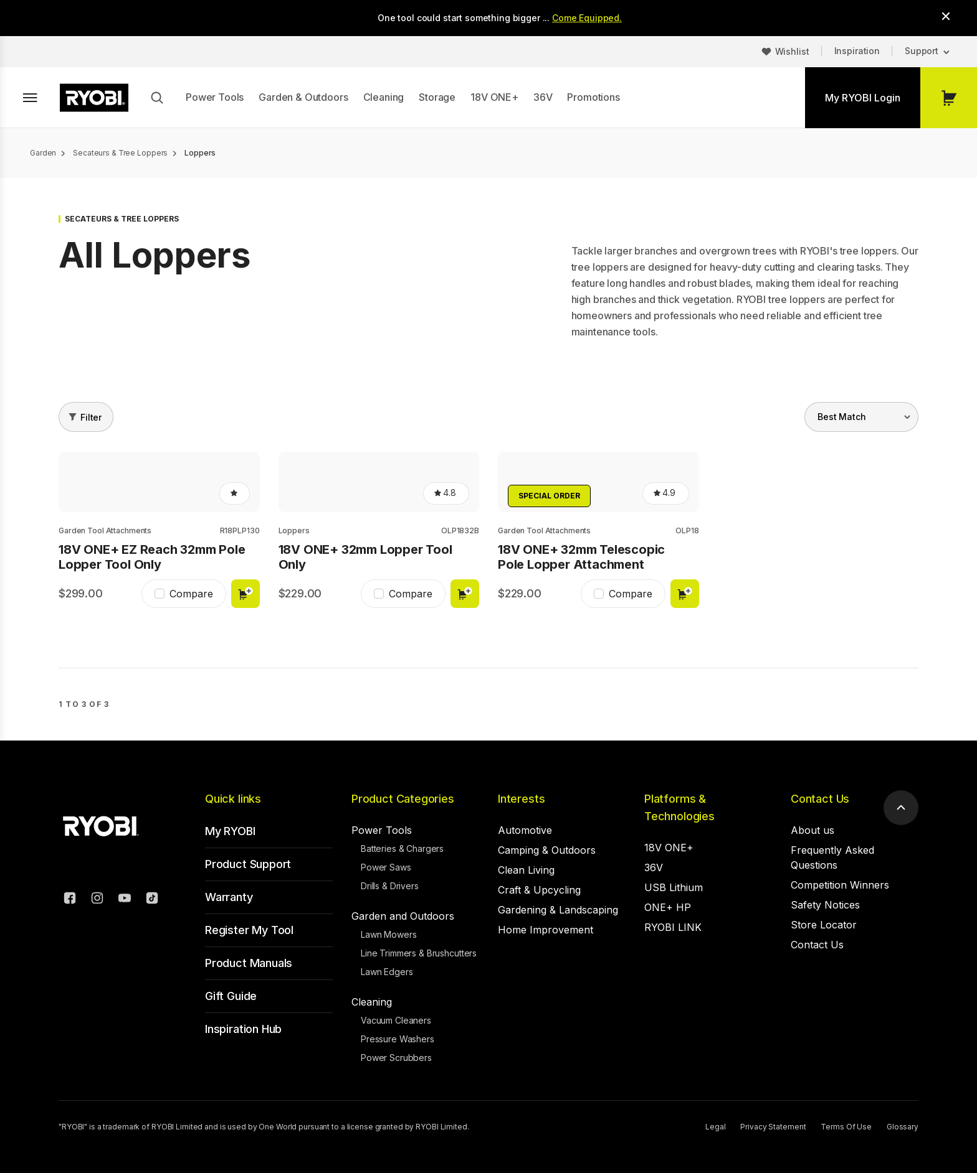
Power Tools (215, 97)
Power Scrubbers (396, 1057)
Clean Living (526, 870)
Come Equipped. (587, 17)
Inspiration (857, 50)
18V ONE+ (494, 97)
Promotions (593, 97)
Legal (715, 1126)
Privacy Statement (773, 1126)
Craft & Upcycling (539, 890)
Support (921, 50)
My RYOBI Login (862, 97)
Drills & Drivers (390, 886)
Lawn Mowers (388, 934)
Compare (191, 593)
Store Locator (824, 924)
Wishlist (792, 51)
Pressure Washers (397, 1039)
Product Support (248, 864)
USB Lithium (673, 887)
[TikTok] (152, 900)
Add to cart (245, 593)
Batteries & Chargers (402, 848)
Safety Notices (825, 905)
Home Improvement (545, 929)
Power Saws (386, 867)
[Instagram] (97, 900)
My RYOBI (230, 831)
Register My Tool (249, 930)
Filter (91, 417)
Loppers (294, 530)
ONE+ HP (667, 907)
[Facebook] (70, 900)
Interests (521, 798)
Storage (437, 97)
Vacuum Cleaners (396, 1020)
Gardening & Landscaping (558, 910)
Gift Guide (231, 995)
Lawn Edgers (386, 971)
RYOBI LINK (673, 927)
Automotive (525, 830)
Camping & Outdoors (547, 850)
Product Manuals (248, 963)
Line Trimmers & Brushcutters (419, 953)
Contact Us (820, 798)
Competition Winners (840, 885)
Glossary (902, 1126)
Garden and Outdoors (402, 916)
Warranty (229, 897)
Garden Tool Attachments (105, 530)
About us (812, 830)
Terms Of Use (846, 1126)
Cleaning (383, 97)
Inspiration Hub (243, 1028)
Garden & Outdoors (303, 97)
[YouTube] (124, 900)
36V (543, 97)
